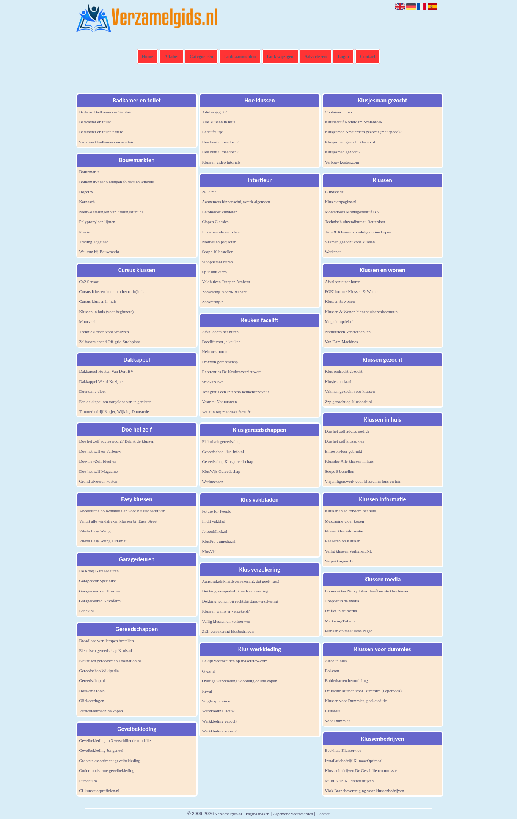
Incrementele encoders (221, 232)
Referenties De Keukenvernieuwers (231, 371)
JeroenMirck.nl (215, 531)
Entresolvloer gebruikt (344, 451)
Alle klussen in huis (218, 122)
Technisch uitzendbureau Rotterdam (355, 221)
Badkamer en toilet (95, 122)
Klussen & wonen (340, 301)
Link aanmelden (240, 56)
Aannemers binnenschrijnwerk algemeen (236, 201)
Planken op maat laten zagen (349, 630)
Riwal (207, 691)
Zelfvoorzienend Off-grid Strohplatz (109, 341)
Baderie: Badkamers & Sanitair (105, 112)
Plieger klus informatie (344, 531)
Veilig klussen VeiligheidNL (348, 551)
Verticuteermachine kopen (101, 711)
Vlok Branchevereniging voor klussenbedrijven (364, 790)
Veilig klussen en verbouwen (226, 621)
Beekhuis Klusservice (343, 750)
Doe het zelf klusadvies (344, 441)
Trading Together (93, 241)
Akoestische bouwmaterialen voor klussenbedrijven (122, 511)
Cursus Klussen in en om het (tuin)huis (112, 291)
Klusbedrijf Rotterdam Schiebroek (354, 122)
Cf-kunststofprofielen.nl (99, 790)
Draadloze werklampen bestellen (106, 640)
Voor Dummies (337, 720)
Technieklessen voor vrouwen (104, 331)
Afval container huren (220, 331)
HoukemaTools (92, 690)
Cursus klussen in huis (98, 301)
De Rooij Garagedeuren (99, 571)
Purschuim (88, 780)
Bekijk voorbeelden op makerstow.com (234, 660)
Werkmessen (212, 481)
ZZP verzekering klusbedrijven (228, 631)
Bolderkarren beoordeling (346, 680)
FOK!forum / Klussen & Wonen (352, 291)
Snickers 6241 (214, 382)
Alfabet (171, 56)
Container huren (338, 112)
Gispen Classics (215, 221)
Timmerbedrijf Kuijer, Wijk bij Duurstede (114, 411)
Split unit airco (214, 271)
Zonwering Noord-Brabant (224, 292)
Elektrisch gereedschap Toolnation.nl (110, 660)
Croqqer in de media (342, 600)
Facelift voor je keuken (221, 341)
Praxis (84, 232)
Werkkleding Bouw (218, 711)
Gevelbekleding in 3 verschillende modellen (116, 740)
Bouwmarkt (89, 171)
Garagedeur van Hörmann (101, 591)
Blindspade (334, 191)
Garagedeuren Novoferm (100, 600)
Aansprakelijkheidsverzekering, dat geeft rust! (240, 581)
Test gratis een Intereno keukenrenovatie (236, 391)
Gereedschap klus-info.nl (223, 451)
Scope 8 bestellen (339, 471)
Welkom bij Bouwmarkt (99, 251)
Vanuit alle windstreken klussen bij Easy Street (118, 521)
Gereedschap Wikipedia (99, 670)
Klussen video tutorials (221, 162)
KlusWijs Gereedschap (221, 471)
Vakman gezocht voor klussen (350, 241)
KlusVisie (210, 551)
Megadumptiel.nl (339, 321)
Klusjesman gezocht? (343, 152)
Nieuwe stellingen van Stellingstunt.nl (111, 211)
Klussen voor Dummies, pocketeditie (356, 700)
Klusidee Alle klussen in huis (349, 461)
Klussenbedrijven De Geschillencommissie (361, 770)
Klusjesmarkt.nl (338, 381)
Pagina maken (257, 813)
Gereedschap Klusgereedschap (227, 461)
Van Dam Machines (341, 341)
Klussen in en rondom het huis (350, 511)
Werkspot (333, 251)
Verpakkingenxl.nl (340, 561)
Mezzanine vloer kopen (344, 521)
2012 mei (210, 191)
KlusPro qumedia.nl (219, 541)
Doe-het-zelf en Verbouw (100, 451)
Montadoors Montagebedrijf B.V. (352, 211)
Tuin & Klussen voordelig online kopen (358, 232)
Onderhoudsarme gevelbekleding (107, 770)
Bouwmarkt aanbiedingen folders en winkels (116, 182)
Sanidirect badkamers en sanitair (106, 142)
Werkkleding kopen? (219, 731)
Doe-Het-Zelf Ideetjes (97, 461)
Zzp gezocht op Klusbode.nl (348, 401)
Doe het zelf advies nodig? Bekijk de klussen (116, 441)
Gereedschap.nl (92, 680)
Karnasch (87, 201)
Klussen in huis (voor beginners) (106, 311)
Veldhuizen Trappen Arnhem (226, 281)
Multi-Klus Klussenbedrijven (349, 780)
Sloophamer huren (217, 262)
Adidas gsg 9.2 (214, 112)
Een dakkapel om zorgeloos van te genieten (115, 401)
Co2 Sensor (89, 281)
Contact (368, 56)
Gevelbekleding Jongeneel (101, 750)
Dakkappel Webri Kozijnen (102, 381)
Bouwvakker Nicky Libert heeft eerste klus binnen (367, 591)
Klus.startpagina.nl (341, 201)
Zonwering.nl (213, 301)
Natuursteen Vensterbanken (348, 331)
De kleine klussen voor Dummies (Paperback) (363, 690)
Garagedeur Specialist (97, 580)
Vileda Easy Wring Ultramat (103, 541)
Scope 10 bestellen (217, 251)
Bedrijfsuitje (212, 131)
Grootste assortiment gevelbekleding (109, 760)
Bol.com (332, 670)
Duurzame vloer (92, 391)
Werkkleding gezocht (220, 721)
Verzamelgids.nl (228, 813)
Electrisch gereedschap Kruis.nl (105, 650)
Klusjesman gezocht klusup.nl (350, 142)
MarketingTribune (340, 621)
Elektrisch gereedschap (221, 441)
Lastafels (332, 711)
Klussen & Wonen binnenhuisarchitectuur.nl (362, 311)
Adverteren (316, 56)
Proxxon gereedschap (220, 361)
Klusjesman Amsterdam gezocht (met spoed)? (363, 131)
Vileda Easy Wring (95, 531)
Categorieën (201, 56)
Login (343, 56)
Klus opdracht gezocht (344, 371)
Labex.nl (86, 610)
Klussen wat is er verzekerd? (226, 611)
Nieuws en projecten (219, 241)
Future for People (216, 511)
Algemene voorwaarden (293, 813)
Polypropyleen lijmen (97, 221)
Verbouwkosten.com (342, 162)
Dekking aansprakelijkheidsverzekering (235, 591)
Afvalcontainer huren (343, 281)
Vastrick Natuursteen (219, 401)
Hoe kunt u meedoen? (220, 142)
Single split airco (216, 701)
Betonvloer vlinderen (219, 211)
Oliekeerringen (91, 700)
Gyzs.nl (208, 671)
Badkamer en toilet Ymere (101, 131)
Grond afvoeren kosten (98, 481)
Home (147, 56)
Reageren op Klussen (342, 541)
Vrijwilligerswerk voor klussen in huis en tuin (363, 481)
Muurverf (87, 321)
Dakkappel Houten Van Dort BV (106, 371)
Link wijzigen (280, 56)
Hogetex (86, 191)
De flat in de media (341, 610)
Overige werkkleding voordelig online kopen (239, 681)
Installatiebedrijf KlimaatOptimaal (354, 760)
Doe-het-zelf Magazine (98, 471)
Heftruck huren (215, 351)
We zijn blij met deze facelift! (227, 412)
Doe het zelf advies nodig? (347, 431)
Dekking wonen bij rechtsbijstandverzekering (240, 601)
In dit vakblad (213, 521)
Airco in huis (336, 660)
